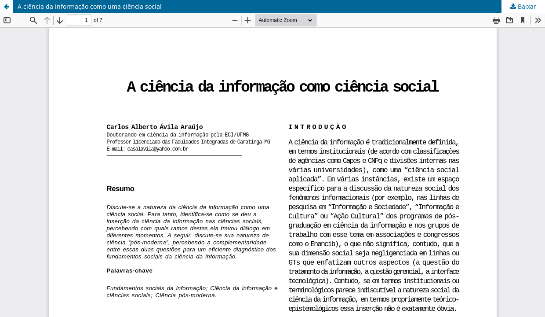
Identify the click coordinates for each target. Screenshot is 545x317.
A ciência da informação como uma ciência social (90, 6)
